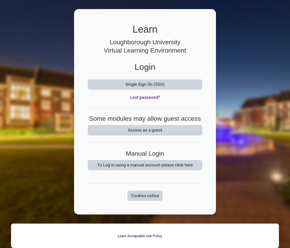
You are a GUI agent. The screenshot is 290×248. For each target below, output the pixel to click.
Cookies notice (145, 195)
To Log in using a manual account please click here (145, 165)
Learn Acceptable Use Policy (140, 236)
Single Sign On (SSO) (145, 84)
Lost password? (145, 97)
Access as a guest (145, 130)
